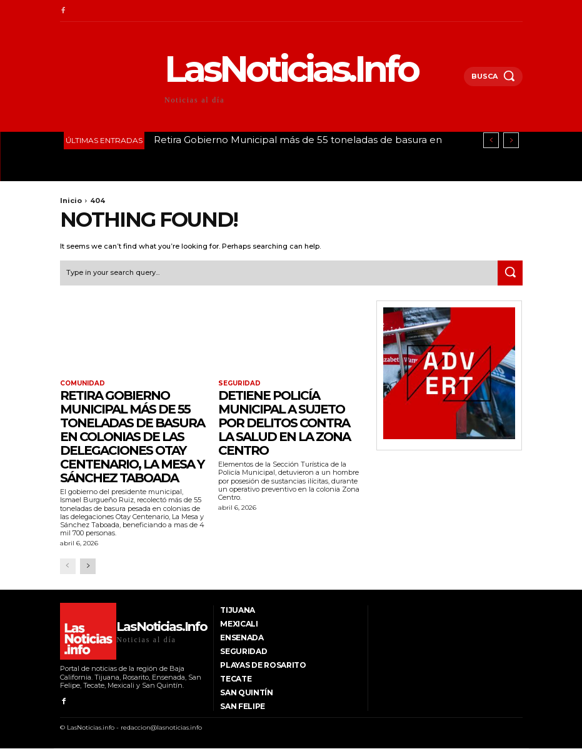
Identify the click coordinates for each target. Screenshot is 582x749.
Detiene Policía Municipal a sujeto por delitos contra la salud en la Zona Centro (284, 423)
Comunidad (82, 383)
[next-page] (88, 566)
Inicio (71, 200)
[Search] (510, 272)
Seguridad (239, 383)
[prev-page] (68, 566)
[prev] (491, 140)
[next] (511, 140)
